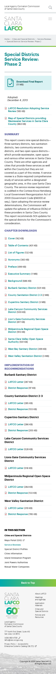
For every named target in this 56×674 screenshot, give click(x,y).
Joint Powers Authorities (16, 563)
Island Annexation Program (17, 558)
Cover (11, 238)
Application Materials (39, 604)
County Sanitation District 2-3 (25, 295)
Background (15, 281)
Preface (12, 267)
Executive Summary (19, 274)
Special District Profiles (16, 549)
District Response (18, 388)
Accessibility (23, 644)
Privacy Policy (10, 644)
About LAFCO (40, 594)
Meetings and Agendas (40, 598)
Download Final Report (32, 83)
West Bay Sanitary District (22, 349)
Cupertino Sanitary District (23, 302)
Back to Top (28, 583)
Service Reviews (44, 39)
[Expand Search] (50, 8)
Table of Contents (18, 245)
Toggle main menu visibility (50, 18)
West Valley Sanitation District (25, 356)
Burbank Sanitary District (22, 288)
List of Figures (16, 252)
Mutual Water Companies (16, 567)
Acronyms (14, 260)
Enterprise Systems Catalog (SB (20, 646)
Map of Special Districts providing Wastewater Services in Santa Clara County (28, 121)
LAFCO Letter (16, 382)
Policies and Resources (40, 616)
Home (7, 39)
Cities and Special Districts (23, 39)
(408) (12, 638)
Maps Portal (14, 540)
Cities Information (13, 554)
